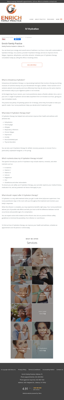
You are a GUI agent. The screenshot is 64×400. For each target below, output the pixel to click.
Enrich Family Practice (7, 37)
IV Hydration (28, 37)
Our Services (19, 37)
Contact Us (60, 369)
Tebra (39, 393)
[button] (61, 19)
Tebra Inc (13, 369)
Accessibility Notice (48, 369)
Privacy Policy (22, 369)
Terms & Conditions (34, 369)
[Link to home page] (15, 13)
